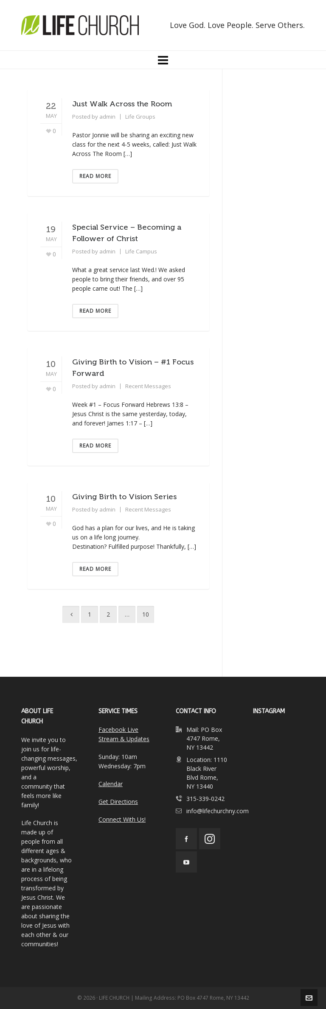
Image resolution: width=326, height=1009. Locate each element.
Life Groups (140, 116)
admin (107, 116)
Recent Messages (148, 386)
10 (145, 614)
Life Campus (141, 251)
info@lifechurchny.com (217, 811)
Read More (95, 176)
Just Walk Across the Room (122, 104)
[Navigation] (163, 60)
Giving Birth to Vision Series (124, 496)
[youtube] (186, 862)
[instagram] (209, 838)
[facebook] (186, 838)
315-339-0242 (205, 799)
